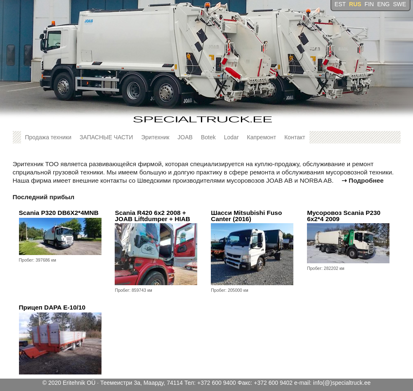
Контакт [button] (294, 137)
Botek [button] (208, 137)
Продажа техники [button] (48, 137)
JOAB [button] (185, 137)
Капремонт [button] (261, 137)
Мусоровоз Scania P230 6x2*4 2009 (343, 216)
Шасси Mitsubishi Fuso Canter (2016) (246, 216)
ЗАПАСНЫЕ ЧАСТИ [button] (106, 137)
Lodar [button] (231, 137)
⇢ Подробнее (363, 180)
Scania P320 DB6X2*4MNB (59, 213)
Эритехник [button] (155, 137)
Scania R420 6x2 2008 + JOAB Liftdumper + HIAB (152, 216)
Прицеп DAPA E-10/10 (52, 307)
